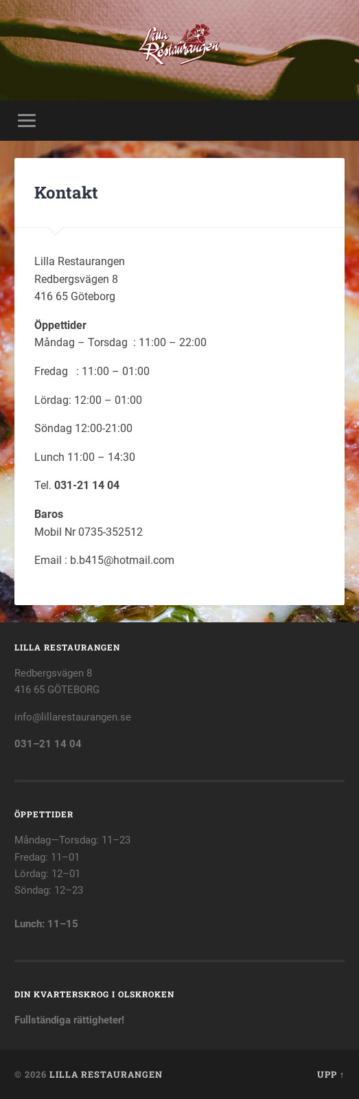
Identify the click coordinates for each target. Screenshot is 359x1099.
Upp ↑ (331, 1074)
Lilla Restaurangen (106, 1074)
